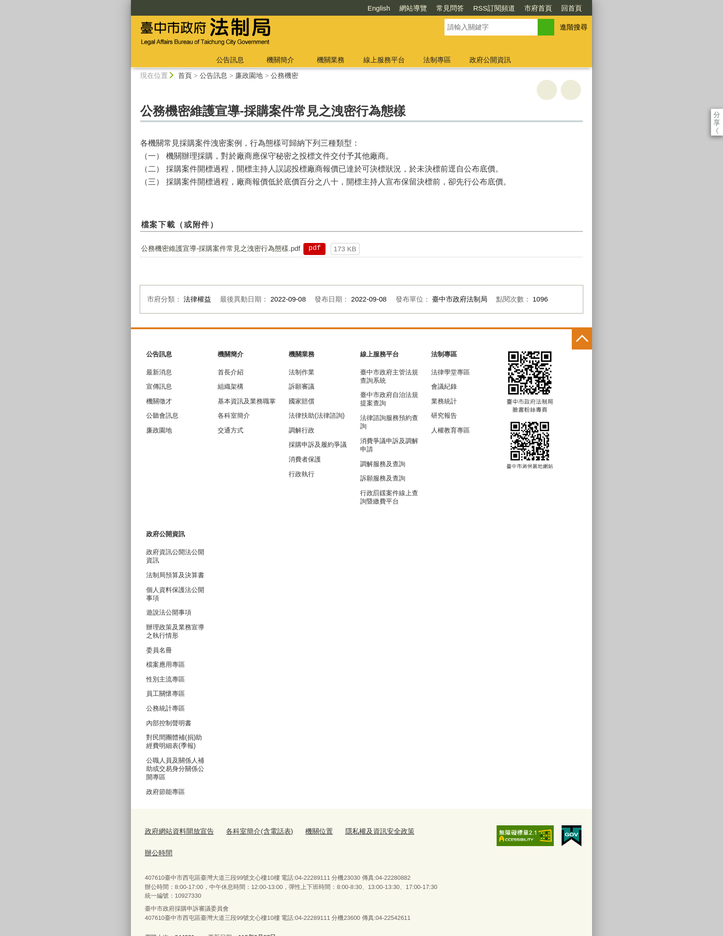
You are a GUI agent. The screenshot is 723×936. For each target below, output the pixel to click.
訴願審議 (301, 386)
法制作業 (301, 372)
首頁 (185, 75)
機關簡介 (280, 60)
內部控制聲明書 (168, 723)
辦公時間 (408, 829)
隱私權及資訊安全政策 (353, 829)
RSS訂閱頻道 (441, 8)
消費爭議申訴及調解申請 (389, 445)
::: (127, 4)
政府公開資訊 (490, 60)
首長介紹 (230, 372)
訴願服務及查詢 (382, 478)
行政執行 (301, 474)
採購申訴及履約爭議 (318, 444)
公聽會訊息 (162, 415)
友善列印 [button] (547, 90)
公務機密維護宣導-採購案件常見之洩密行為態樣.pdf (220, 248)
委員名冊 (159, 650)
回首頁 (518, 8)
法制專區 (437, 60)
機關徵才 (159, 401)
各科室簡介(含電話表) (246, 829)
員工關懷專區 (165, 693)
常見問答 (397, 8)
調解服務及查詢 (382, 464)
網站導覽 (360, 8)
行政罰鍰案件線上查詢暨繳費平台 (389, 497)
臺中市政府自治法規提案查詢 (389, 399)
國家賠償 (301, 401)
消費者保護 (305, 459)
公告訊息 (230, 60)
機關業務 (330, 60)
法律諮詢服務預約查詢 (389, 422)
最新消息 (159, 372)
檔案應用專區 (165, 664)
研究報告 (444, 415)
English (325, 8)
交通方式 (230, 430)
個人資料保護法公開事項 (175, 594)
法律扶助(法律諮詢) (316, 415)
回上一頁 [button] (571, 90)
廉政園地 (249, 75)
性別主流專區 (165, 679)
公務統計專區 (165, 708)
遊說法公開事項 (168, 612)
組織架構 (230, 386)
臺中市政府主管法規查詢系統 (389, 376)
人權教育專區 (450, 430)
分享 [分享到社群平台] (716, 114)
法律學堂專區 (450, 372)
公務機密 (284, 75)
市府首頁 (485, 8)
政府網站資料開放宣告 (175, 829)
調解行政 (301, 430)
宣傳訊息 (159, 386)
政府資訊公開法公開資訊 (175, 556)
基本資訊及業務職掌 (247, 401)
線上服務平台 (384, 60)
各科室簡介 (234, 415)
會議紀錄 (444, 386)
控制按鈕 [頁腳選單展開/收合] (582, 339)
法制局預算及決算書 (175, 575)
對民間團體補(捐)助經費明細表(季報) (174, 741)
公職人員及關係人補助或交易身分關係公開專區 (175, 769)
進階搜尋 (573, 27)
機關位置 (299, 829)
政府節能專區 (165, 791)
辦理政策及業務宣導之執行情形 (175, 631)
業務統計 (444, 401)
